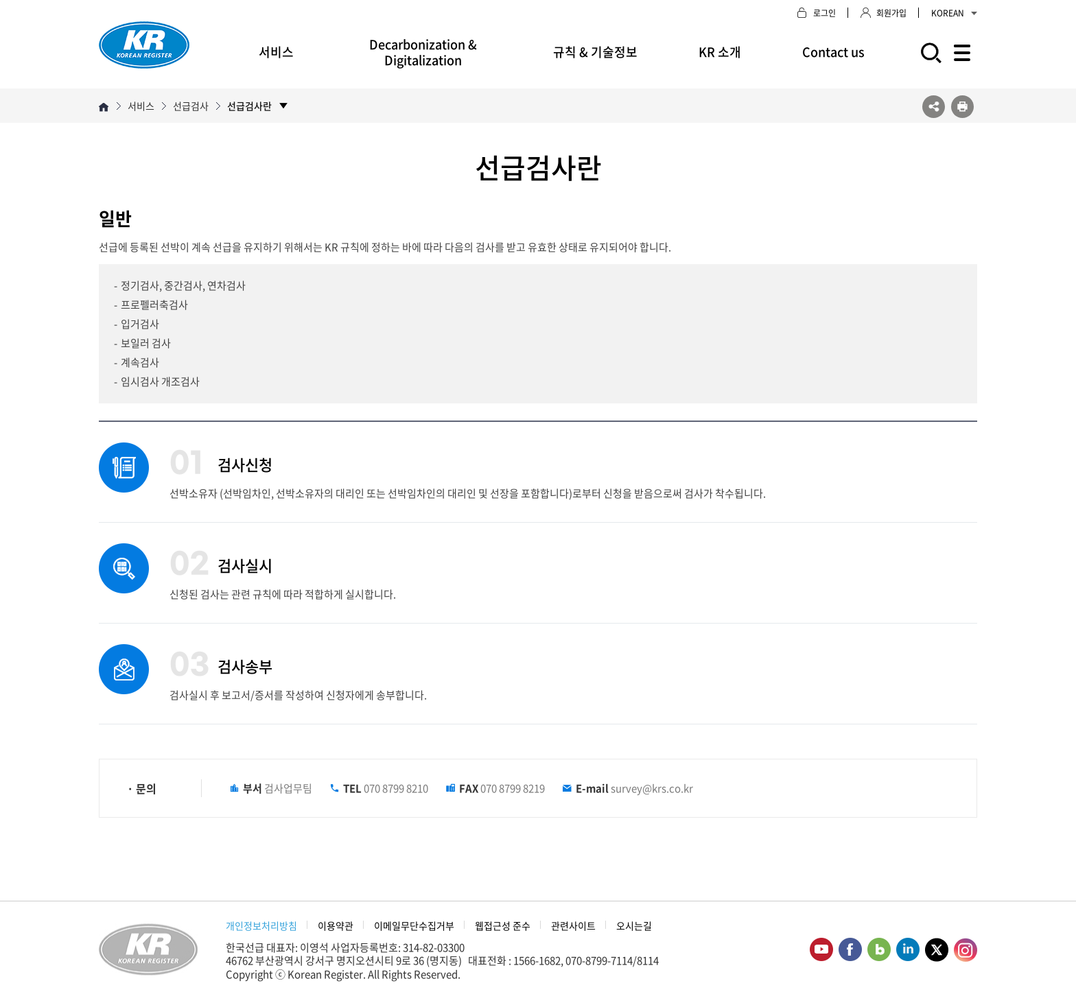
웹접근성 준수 (502, 925)
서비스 (276, 52)
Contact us (833, 52)
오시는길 (634, 925)
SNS (933, 106)
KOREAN (954, 13)
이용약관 (335, 925)
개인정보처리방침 (261, 925)
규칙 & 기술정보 (595, 52)
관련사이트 (573, 925)
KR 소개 (720, 52)
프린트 (962, 106)
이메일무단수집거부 (414, 925)
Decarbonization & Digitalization (423, 52)
